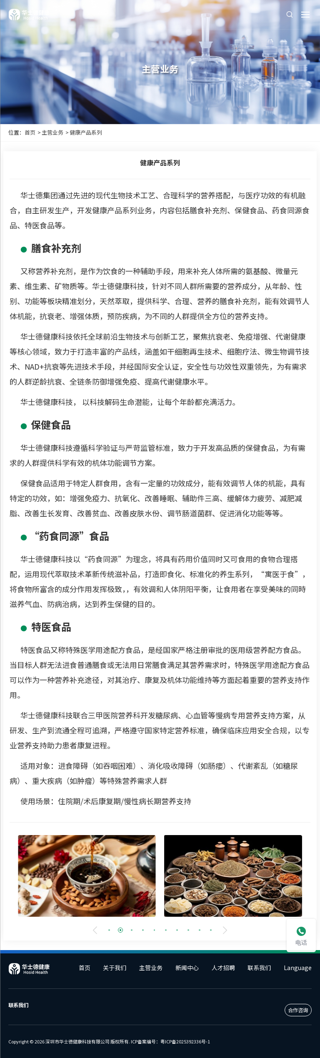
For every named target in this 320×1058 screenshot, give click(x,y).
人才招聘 (223, 967)
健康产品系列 (86, 132)
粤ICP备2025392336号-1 (185, 1041)
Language (298, 967)
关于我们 (114, 967)
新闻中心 (187, 967)
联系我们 (259, 967)
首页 (30, 132)
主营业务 (52, 132)
